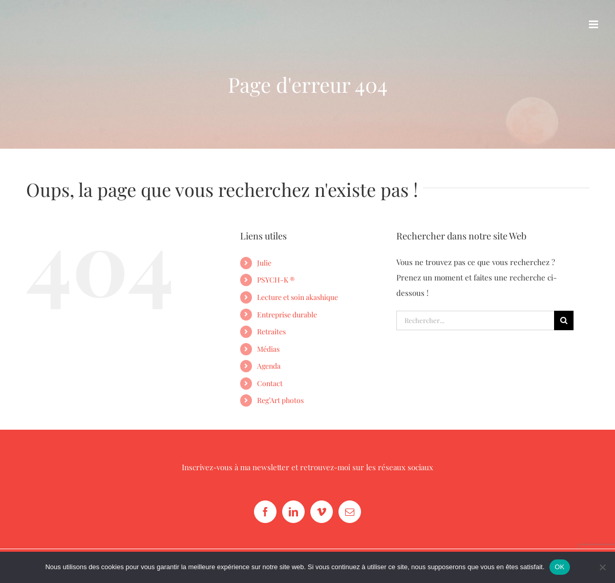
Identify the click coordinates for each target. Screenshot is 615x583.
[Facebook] (265, 511)
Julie (264, 263)
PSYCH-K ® (275, 280)
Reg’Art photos (280, 400)
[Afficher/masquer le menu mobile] (594, 24)
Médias (268, 349)
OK (559, 567)
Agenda (269, 366)
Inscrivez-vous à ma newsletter (235, 467)
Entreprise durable (287, 314)
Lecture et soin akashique (297, 297)
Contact (270, 383)
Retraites (271, 331)
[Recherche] (564, 320)
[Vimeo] (321, 511)
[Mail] (349, 511)
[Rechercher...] (475, 320)
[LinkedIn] (293, 511)
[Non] (602, 567)
